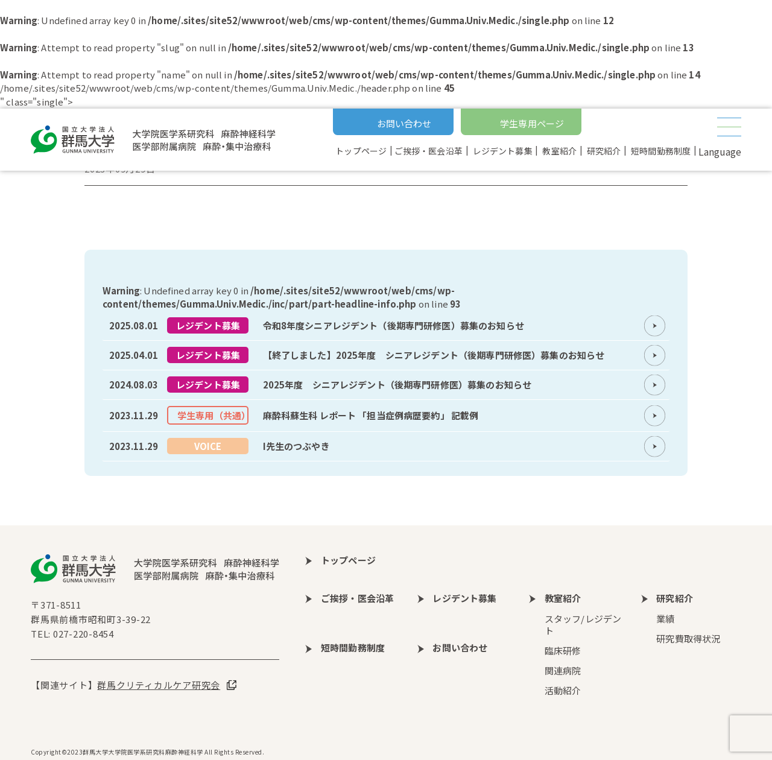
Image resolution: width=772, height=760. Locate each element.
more (386, 325)
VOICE (208, 446)
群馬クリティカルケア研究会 (158, 685)
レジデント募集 (208, 325)
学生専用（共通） (212, 415)
